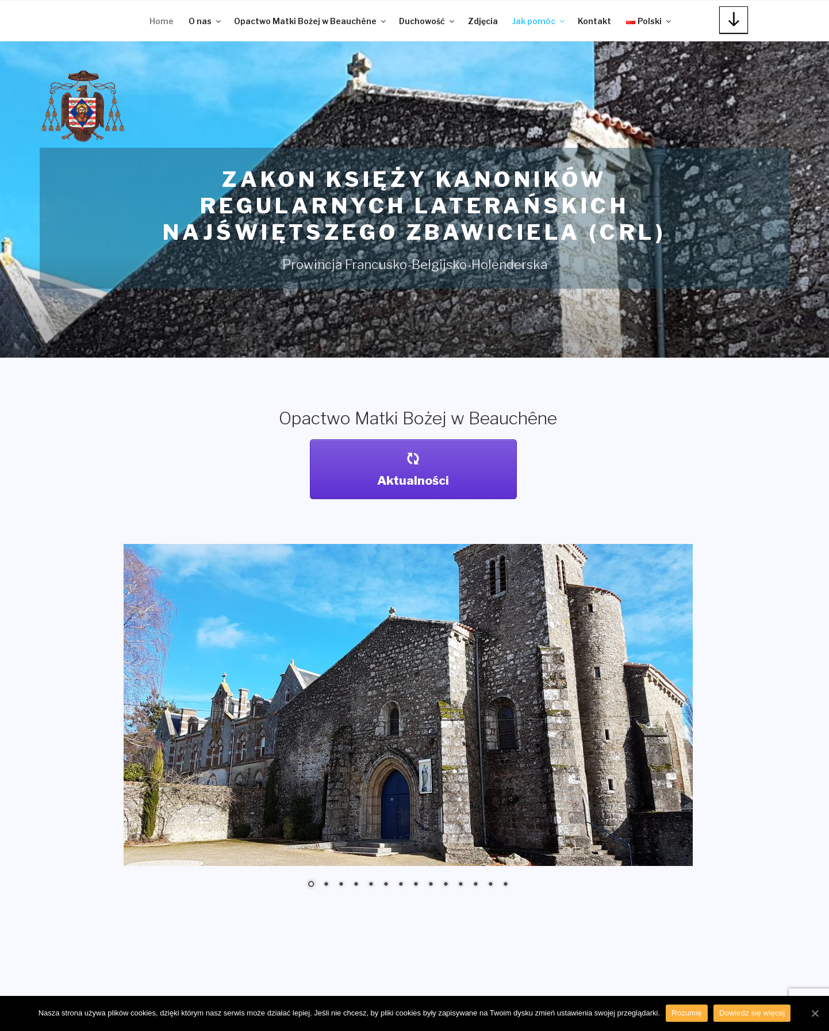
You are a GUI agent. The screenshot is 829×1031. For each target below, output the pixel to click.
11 (460, 885)
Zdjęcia (483, 21)
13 (490, 885)
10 (445, 885)
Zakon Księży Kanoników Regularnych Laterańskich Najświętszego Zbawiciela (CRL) (414, 205)
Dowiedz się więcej (752, 1013)
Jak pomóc (539, 21)
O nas (205, 21)
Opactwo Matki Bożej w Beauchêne (310, 21)
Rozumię (686, 1013)
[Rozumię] (814, 1013)
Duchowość (427, 21)
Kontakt (594, 21)
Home (161, 21)
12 (475, 885)
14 (505, 885)
